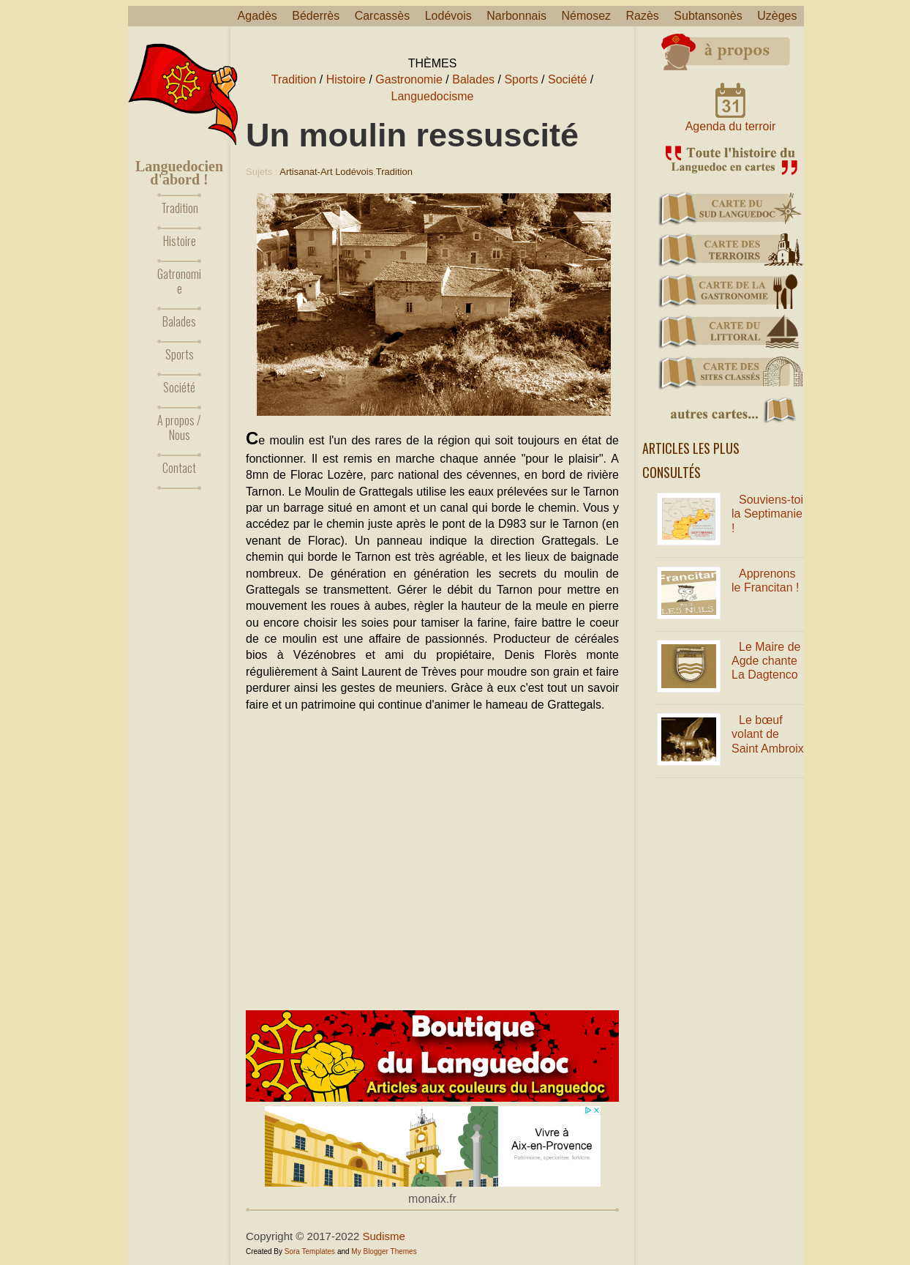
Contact (179, 468)
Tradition (179, 208)
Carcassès (382, 16)
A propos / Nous (179, 427)
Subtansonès (708, 16)
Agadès (257, 16)
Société (179, 387)
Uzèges (777, 16)
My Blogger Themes (383, 1251)
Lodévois (448, 16)
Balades (179, 321)
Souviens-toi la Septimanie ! (767, 513)
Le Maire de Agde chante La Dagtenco (766, 661)
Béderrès (315, 16)
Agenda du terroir (730, 126)
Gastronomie (409, 79)
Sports (179, 354)
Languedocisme (432, 96)
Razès (642, 16)
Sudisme (384, 1236)
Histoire (179, 241)
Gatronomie (179, 281)
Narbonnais (516, 16)
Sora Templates (310, 1251)
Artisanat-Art (305, 171)
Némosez (586, 16)
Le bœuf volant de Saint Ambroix (768, 734)
